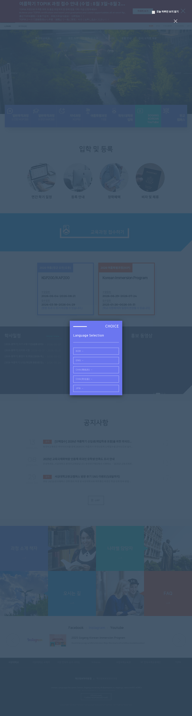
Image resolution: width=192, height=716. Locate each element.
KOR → (80, 351)
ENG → (80, 360)
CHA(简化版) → (84, 379)
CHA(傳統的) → (84, 370)
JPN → (80, 388)
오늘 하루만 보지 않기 (165, 12)
